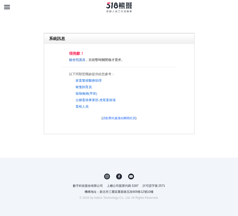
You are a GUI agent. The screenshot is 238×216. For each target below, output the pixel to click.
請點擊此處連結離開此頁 (119, 118)
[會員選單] (231, 7)
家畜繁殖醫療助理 (89, 80)
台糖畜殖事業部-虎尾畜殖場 (96, 100)
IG (107, 177)
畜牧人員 (82, 106)
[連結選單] (7, 7)
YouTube (131, 177)
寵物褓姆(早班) (86, 93)
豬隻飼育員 (84, 87)
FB (119, 177)
